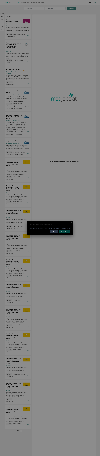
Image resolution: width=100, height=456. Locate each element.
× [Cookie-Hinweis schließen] (71, 222)
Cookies (38, 226)
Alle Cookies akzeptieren (64, 231)
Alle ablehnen (54, 231)
